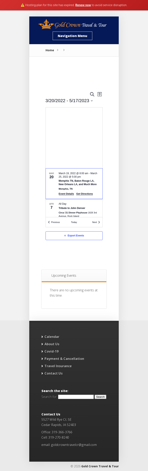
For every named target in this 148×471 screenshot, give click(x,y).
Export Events (76, 235)
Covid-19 (52, 351)
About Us (52, 344)
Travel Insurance (58, 366)
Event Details (66, 193)
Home (50, 50)
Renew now (83, 5)
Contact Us (54, 373)
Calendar (52, 336)
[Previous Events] (54, 222)
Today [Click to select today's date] (74, 222)
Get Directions (84, 193)
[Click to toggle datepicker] (69, 100)
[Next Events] (96, 222)
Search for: (49, 396)
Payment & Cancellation (64, 358)
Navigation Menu (72, 36)
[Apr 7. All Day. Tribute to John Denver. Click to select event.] (74, 210)
